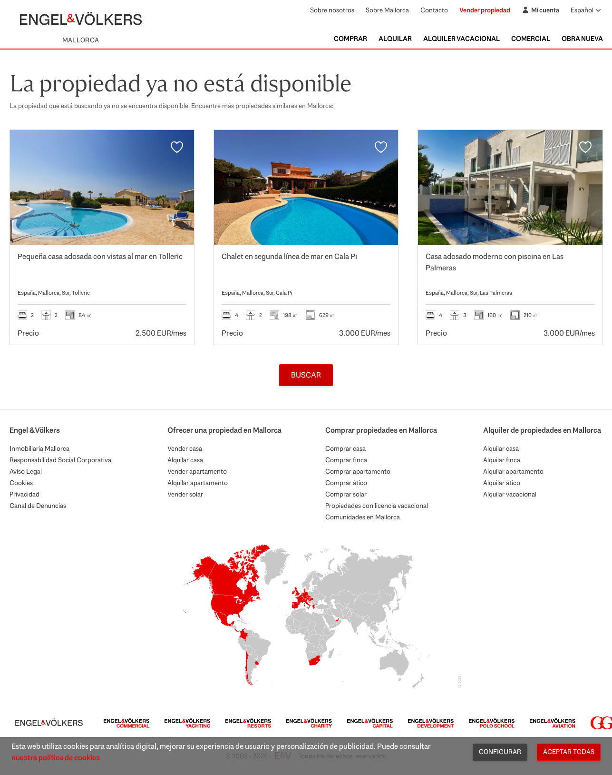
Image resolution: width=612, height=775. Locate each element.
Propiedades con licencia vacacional (376, 505)
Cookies (21, 482)
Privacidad (24, 494)
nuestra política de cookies (55, 758)
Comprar (350, 38)
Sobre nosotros (332, 10)
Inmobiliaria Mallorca (39, 448)
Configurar (500, 751)
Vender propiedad (484, 10)
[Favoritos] (177, 147)
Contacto (434, 10)
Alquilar (395, 38)
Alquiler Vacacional (461, 38)
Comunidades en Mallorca (362, 517)
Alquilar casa (185, 460)
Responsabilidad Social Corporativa (60, 460)
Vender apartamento (197, 471)
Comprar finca (346, 460)
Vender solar (185, 494)
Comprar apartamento (357, 471)
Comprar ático (346, 482)
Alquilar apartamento (197, 482)
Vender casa (184, 448)
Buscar (306, 375)
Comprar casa (345, 448)
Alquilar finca (501, 460)
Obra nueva (582, 38)
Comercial (530, 38)
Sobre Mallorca (387, 10)
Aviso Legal (26, 471)
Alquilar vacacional (509, 494)
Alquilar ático (501, 482)
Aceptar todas (568, 751)
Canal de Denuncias (38, 505)
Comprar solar (346, 494)
